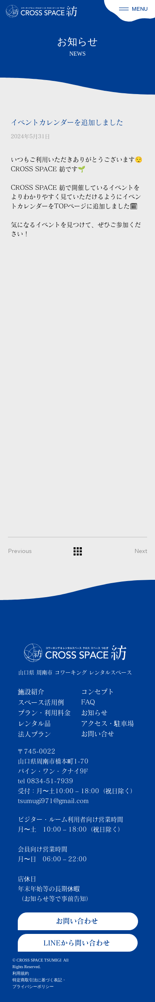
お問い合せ (97, 733)
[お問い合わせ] (78, 921)
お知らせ (94, 712)
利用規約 (20, 973)
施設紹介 (31, 691)
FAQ (88, 702)
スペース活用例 (41, 702)
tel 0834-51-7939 (45, 781)
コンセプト (97, 691)
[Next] (130, 551)
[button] (124, 9)
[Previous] (24, 551)
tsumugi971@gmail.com (53, 801)
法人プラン (34, 734)
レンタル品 (34, 723)
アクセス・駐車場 (107, 723)
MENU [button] (140, 9)
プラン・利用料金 (44, 712)
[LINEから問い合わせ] (78, 943)
